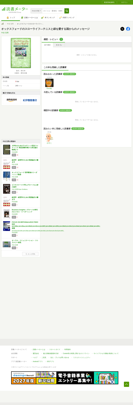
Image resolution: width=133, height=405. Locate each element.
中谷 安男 (10, 24)
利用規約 (67, 349)
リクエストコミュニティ (81, 357)
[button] (66, 10)
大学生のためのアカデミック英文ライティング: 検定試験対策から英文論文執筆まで (25, 148)
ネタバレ (59, 45)
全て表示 (47, 45)
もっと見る (30, 254)
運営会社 (36, 353)
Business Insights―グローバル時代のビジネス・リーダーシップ (25, 211)
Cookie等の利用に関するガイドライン (76, 353)
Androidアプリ (38, 361)
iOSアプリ (50, 361)
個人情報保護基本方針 (51, 353)
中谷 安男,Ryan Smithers (20, 189)
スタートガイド (54, 349)
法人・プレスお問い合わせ (59, 357)
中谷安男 (15, 152)
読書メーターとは (39, 349)
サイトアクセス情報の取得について (106, 353)
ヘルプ (35, 357)
